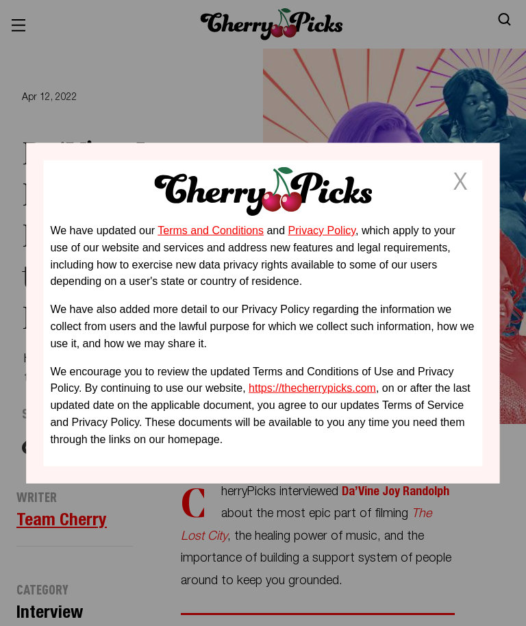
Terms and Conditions (211, 230)
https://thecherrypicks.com (312, 388)
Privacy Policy (321, 230)
